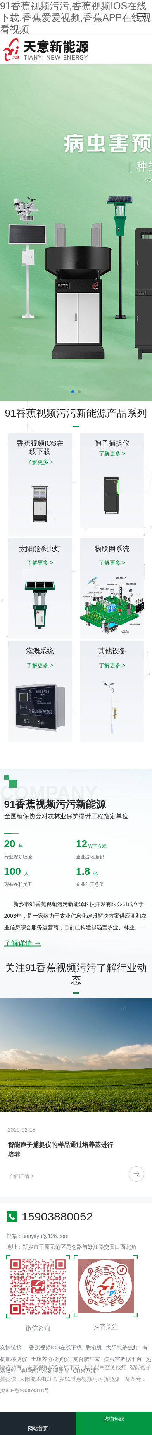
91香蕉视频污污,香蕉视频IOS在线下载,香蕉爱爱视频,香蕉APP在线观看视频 (75, 17)
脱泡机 (94, 1347)
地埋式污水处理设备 (44, 1371)
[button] (72, 391)
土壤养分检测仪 (50, 1359)
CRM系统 (84, 1371)
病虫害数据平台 (123, 1359)
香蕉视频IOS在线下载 (55, 1347)
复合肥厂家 (86, 1359)
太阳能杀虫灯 (122, 1347)
